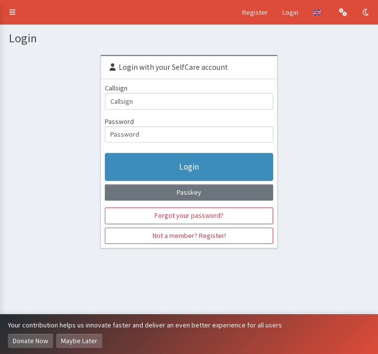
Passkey (189, 192)
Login (290, 12)
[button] (12, 12)
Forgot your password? (189, 215)
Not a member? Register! (189, 235)
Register (255, 12)
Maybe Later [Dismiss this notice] (79, 340)
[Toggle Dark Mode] (366, 12)
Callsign (116, 88)
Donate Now (30, 340)
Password (119, 121)
